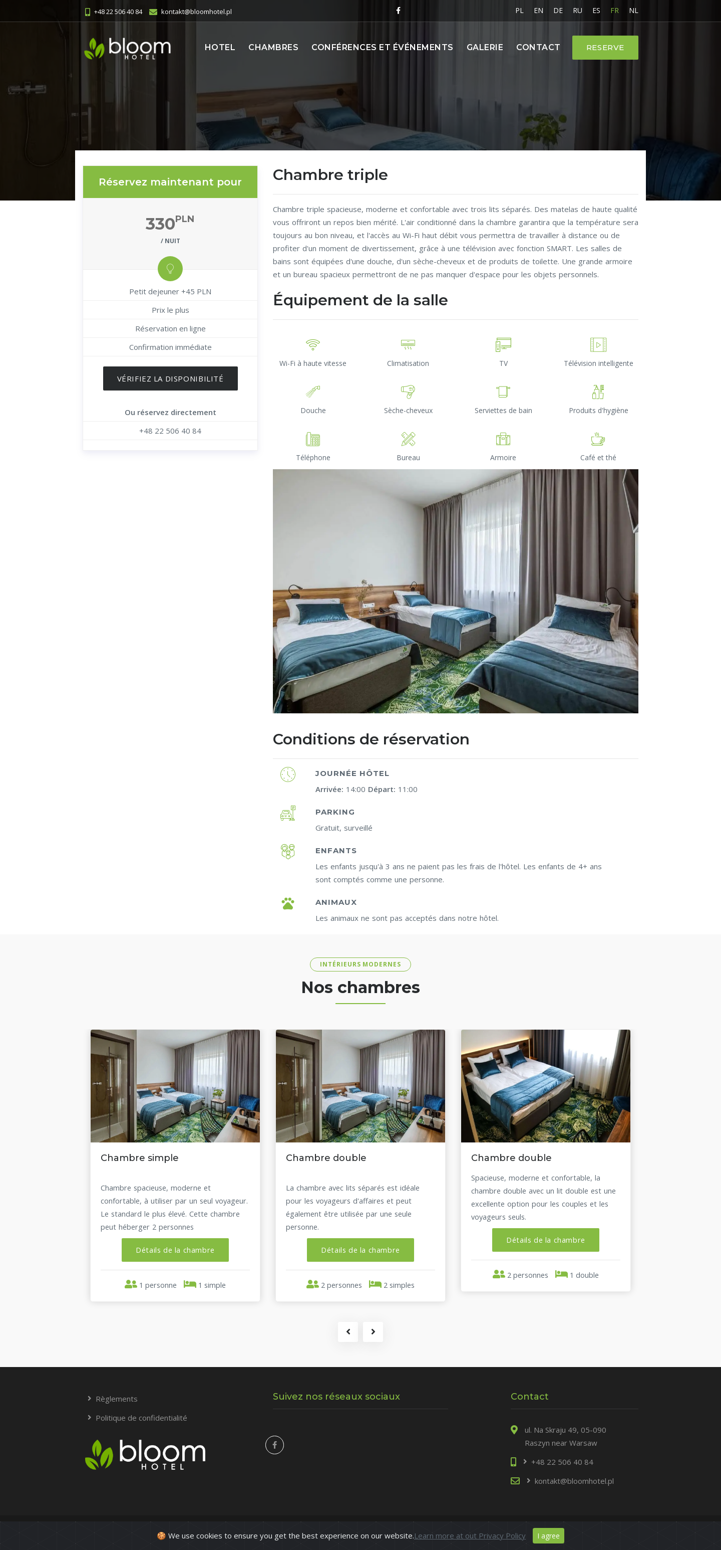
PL (519, 10)
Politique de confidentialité (141, 1419)
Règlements (117, 1400)
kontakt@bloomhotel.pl (196, 11)
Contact (538, 47)
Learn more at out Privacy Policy (470, 1535)
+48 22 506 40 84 (118, 11)
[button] (175, 1250)
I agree (548, 1535)
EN (538, 10)
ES (596, 10)
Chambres (273, 47)
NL (633, 10)
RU (577, 10)
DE (558, 10)
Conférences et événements (382, 47)
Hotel (220, 47)
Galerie (485, 47)
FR (614, 10)
